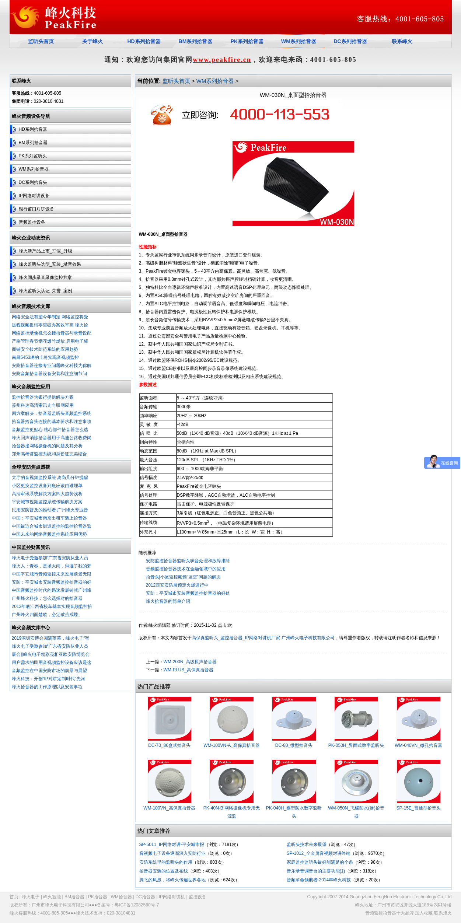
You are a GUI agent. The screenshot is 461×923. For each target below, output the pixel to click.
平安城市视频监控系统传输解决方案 (47, 501)
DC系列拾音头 (33, 182)
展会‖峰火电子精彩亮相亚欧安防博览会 (51, 654)
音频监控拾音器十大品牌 (389, 913)
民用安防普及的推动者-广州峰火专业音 (50, 510)
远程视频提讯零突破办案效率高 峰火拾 (50, 325)
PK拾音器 (97, 896)
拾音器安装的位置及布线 (163, 871)
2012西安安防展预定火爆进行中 (177, 585)
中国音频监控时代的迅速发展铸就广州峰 (51, 590)
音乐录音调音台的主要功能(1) (316, 871)
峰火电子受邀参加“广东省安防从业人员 (50, 557)
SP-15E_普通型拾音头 (418, 808)
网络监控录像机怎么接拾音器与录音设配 (51, 333)
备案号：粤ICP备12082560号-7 (128, 905)
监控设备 (197, 896)
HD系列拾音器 (33, 129)
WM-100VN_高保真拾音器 (169, 808)
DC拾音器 (145, 896)
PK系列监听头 (33, 155)
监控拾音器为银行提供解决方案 (43, 397)
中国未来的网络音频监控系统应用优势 (49, 534)
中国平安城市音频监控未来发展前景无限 (51, 574)
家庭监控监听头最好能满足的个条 (320, 862)
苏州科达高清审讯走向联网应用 (43, 405)
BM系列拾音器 (33, 142)
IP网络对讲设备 (34, 195)
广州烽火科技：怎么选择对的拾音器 (47, 598)
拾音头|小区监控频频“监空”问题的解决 (183, 577)
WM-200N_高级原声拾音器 (190, 661)
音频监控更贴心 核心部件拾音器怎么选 (50, 429)
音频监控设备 (32, 222)
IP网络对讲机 (172, 896)
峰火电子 (30, 896)
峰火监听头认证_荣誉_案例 (45, 290)
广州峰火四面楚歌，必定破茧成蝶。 (47, 614)
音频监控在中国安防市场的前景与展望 (49, 670)
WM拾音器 (121, 896)
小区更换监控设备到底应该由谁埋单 (47, 485)
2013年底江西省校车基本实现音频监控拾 (52, 606)
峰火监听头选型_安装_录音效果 (50, 264)
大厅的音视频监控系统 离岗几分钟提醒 (50, 477)
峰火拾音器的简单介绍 (168, 601)
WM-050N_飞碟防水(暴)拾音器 (356, 812)
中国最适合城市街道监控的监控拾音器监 (51, 526)
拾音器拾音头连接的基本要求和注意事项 (51, 421)
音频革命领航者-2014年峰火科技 (319, 879)
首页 (14, 896)
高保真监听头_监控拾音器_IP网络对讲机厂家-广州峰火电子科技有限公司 (263, 637)
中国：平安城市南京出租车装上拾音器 (49, 518)
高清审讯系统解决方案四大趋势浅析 (47, 493)
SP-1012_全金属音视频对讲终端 (318, 853)
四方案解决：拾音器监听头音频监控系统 (51, 413)
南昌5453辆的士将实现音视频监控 (45, 357)
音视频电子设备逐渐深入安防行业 (172, 853)
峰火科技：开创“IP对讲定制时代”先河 (48, 678)
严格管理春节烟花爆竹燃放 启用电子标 (50, 341)
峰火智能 (52, 896)
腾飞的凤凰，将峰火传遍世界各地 (172, 879)
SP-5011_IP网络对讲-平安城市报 (172, 844)
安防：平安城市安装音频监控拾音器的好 (51, 582)
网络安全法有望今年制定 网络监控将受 (50, 316)
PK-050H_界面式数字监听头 (356, 745)
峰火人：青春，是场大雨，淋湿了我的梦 (51, 566)
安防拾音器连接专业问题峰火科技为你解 (51, 365)
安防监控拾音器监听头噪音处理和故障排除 (188, 560)
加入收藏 (424, 913)
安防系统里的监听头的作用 (165, 862)
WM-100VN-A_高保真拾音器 (231, 745)
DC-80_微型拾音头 (293, 745)
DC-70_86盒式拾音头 (169, 745)
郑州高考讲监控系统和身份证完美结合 (49, 454)
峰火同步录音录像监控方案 (45, 277)
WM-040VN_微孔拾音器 (418, 745)
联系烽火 (443, 913)
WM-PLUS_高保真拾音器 (188, 669)
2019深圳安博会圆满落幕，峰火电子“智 (51, 638)
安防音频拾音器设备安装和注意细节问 (49, 373)
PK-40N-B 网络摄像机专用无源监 (231, 812)
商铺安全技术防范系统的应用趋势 (45, 349)
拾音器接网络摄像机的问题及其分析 (47, 445)
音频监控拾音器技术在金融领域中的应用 (186, 568)
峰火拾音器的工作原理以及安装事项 (47, 686)
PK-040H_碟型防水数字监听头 (294, 812)
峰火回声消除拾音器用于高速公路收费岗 (51, 437)
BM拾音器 (74, 896)
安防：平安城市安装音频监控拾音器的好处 (188, 593)
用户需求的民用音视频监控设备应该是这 (51, 662)
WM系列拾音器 (298, 41)
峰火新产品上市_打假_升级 (45, 251)
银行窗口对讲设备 (36, 208)
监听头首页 (176, 81)
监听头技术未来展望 (306, 844)
